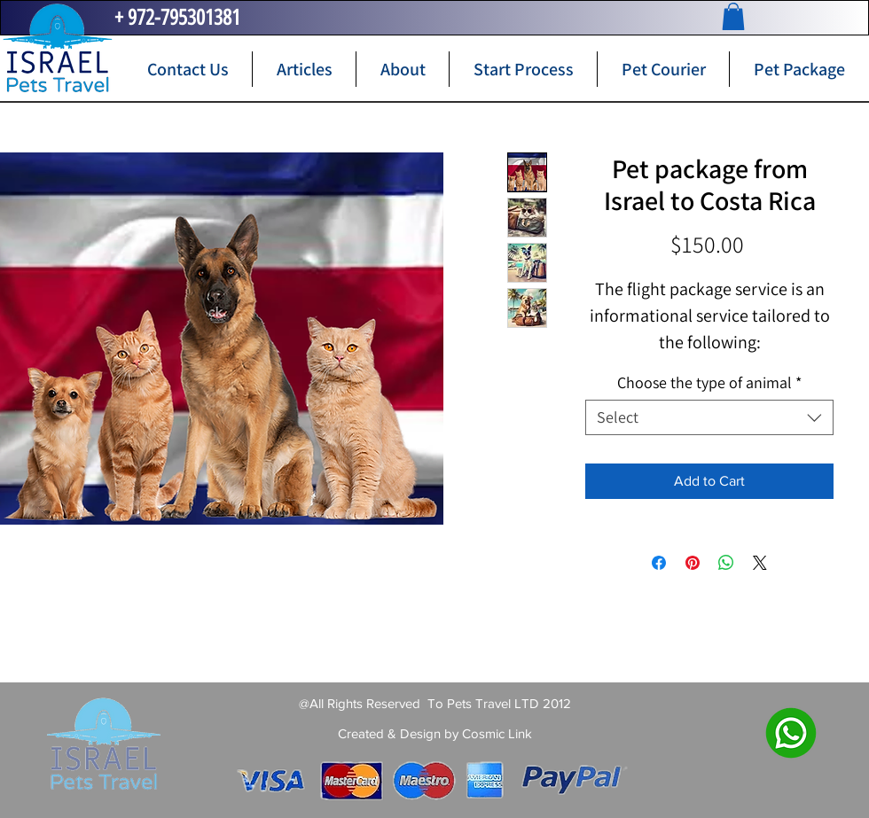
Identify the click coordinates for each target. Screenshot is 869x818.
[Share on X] (760, 562)
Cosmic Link (497, 733)
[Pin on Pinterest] (692, 562)
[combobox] (709, 417)
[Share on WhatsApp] (726, 562)
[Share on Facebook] (658, 562)
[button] (733, 16)
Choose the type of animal (709, 383)
